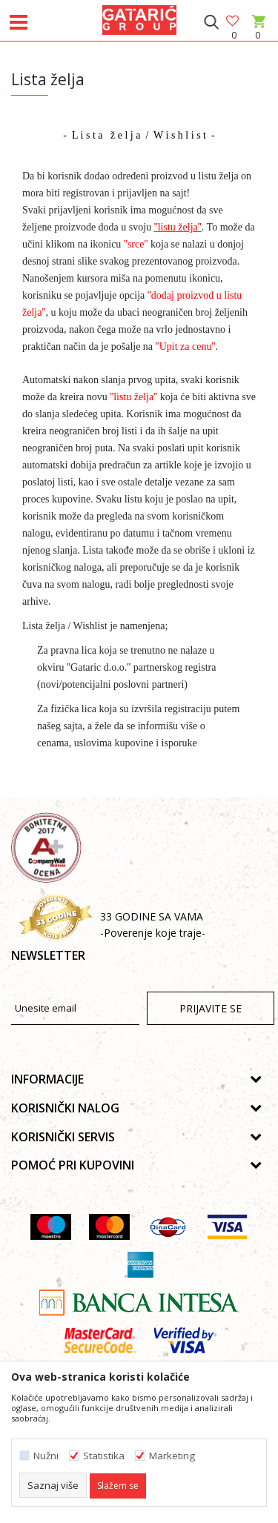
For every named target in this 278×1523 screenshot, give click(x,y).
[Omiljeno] (233, 22)
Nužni (46, 1455)
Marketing (172, 1455)
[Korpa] (258, 35)
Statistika (104, 1455)
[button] (211, 22)
